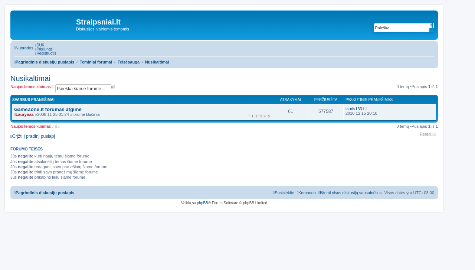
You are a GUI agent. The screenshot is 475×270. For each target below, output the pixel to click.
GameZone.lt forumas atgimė (48, 109)
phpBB (202, 203)
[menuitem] (40, 45)
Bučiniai (93, 114)
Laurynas (25, 114)
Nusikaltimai (30, 78)
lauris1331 (354, 109)
